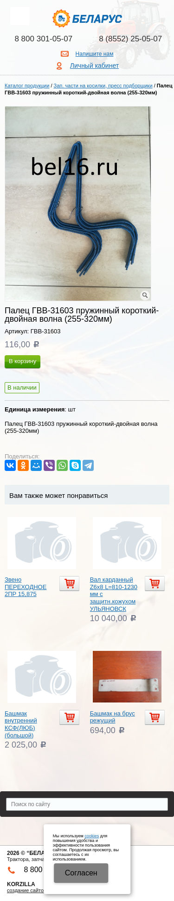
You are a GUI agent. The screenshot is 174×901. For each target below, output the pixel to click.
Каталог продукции (27, 85)
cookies (91, 836)
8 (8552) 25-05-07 (130, 38)
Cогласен (81, 873)
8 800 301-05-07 (43, 38)
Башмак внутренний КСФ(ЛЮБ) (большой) (21, 724)
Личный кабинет (94, 65)
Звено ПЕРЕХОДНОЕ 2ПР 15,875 (25, 586)
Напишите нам (95, 54)
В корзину (22, 361)
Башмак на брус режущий (112, 717)
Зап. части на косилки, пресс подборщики (103, 85)
